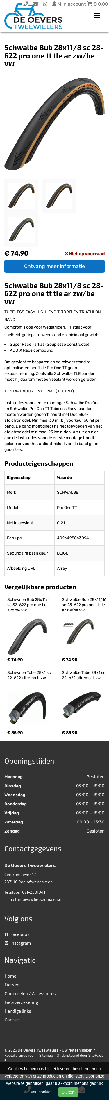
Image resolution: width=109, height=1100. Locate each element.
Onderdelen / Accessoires (30, 993)
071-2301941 (33, 891)
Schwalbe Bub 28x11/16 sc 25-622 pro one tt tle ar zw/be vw (84, 605)
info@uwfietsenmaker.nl (40, 899)
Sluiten (68, 1092)
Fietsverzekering (21, 1002)
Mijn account (69, 4)
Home (10, 976)
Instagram (18, 943)
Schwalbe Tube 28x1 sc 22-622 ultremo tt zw (29, 675)
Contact (12, 1019)
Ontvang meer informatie (54, 266)
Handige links (18, 1011)
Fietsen (12, 984)
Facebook (17, 934)
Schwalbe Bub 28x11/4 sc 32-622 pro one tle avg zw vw (29, 605)
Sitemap (46, 1055)
